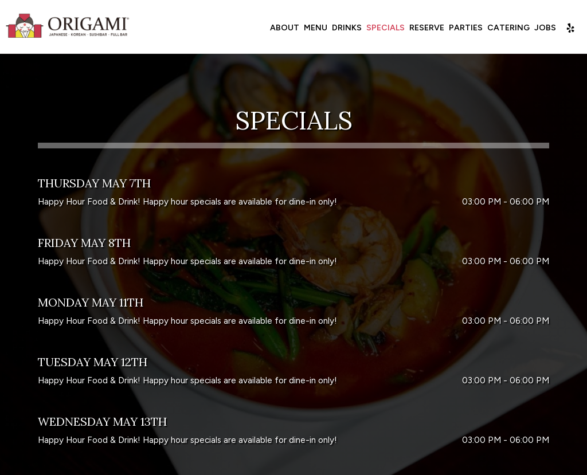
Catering (507, 28)
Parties (465, 28)
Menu (314, 28)
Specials (384, 28)
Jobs (544, 28)
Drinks (346, 28)
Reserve (425, 28)
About (283, 28)
